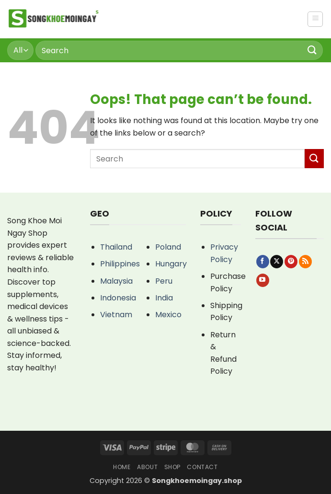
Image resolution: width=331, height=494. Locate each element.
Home (121, 467)
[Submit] (312, 50)
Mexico (168, 314)
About (147, 467)
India (164, 297)
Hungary (171, 263)
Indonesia (118, 297)
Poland (168, 247)
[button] (315, 19)
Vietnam (116, 314)
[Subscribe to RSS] (305, 261)
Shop (172, 467)
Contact (202, 467)
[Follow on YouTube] (262, 280)
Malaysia (116, 281)
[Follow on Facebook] (262, 261)
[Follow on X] (276, 261)
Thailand (116, 247)
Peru (163, 281)
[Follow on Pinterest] (291, 261)
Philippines (120, 263)
